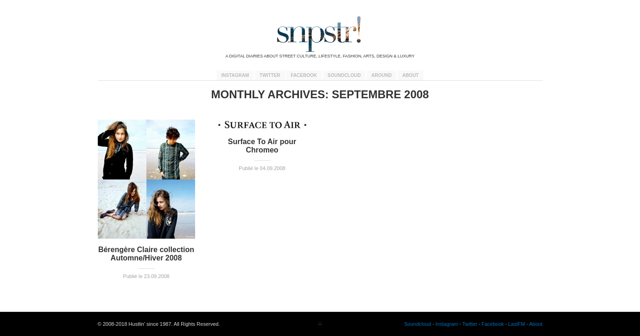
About (410, 75)
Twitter (270, 75)
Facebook (304, 75)
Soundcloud (344, 75)
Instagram (235, 75)
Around (381, 75)
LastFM (517, 324)
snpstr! (320, 34)
